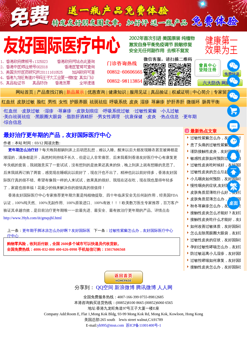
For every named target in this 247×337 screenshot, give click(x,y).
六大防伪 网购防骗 (221, 83)
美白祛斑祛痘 (17, 116)
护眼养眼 (78, 102)
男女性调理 (109, 116)
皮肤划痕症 (87, 111)
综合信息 (13, 122)
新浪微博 (125, 287)
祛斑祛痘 (98, 102)
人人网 (164, 287)
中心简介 (201, 92)
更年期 (190, 116)
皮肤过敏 (26, 102)
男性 (52, 102)
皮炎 (133, 102)
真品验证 (159, 92)
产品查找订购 (50, 92)
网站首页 (24, 92)
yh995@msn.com (110, 325)
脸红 (41, 102)
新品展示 (75, 92)
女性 (63, 102)
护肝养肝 (175, 102)
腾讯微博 (146, 287)
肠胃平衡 (211, 102)
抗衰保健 (134, 116)
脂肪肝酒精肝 (80, 116)
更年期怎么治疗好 (23, 150)
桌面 (234, 204)
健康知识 (117, 92)
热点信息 (170, 116)
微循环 (193, 102)
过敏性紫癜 (146, 111)
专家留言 (222, 92)
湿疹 (144, 102)
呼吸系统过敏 (116, 111)
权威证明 (180, 92)
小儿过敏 (170, 111)
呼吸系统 (118, 102)
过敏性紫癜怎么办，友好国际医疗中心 (141, 230)
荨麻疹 (158, 102)
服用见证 (138, 92)
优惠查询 (96, 92)
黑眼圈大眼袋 (48, 116)
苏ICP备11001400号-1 (143, 325)
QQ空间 (104, 287)
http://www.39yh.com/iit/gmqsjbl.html (32, 218)
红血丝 (8, 102)
